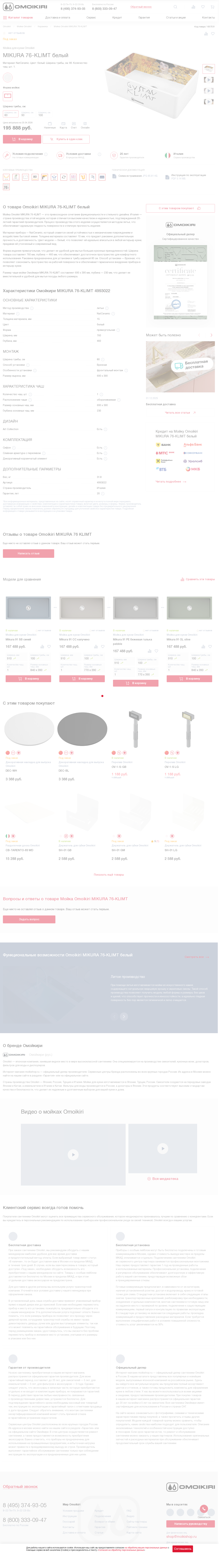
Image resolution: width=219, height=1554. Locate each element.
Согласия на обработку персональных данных (121, 1550)
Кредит (117, 17)
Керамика (43, 26)
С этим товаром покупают (176, 208)
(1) (157, 841)
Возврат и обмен (105, 1507)
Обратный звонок (141, 6)
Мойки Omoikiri (24, 26)
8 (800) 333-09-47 (104, 8)
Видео (130, 1502)
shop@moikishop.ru (181, 1523)
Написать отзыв (28, 553)
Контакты (208, 17)
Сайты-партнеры (137, 1507)
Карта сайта (134, 1518)
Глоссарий (69, 1507)
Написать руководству (190, 1510)
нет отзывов (16, 33)
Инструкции (70, 1502)
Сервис (91, 17)
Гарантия (144, 17)
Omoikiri (7, 26)
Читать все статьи (180, 412)
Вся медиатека (162, 1165)
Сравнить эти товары (197, 579)
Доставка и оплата (57, 17)
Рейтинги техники (137, 1513)
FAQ (129, 1497)
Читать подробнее (171, 482)
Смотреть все (197, 957)
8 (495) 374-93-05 (73, 8)
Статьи (99, 1518)
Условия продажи (73, 1497)
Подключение (103, 1502)
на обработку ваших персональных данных (146, 1547)
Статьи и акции (176, 17)
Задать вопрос (29, 919)
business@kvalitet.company (187, 1532)
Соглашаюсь (182, 1548)
